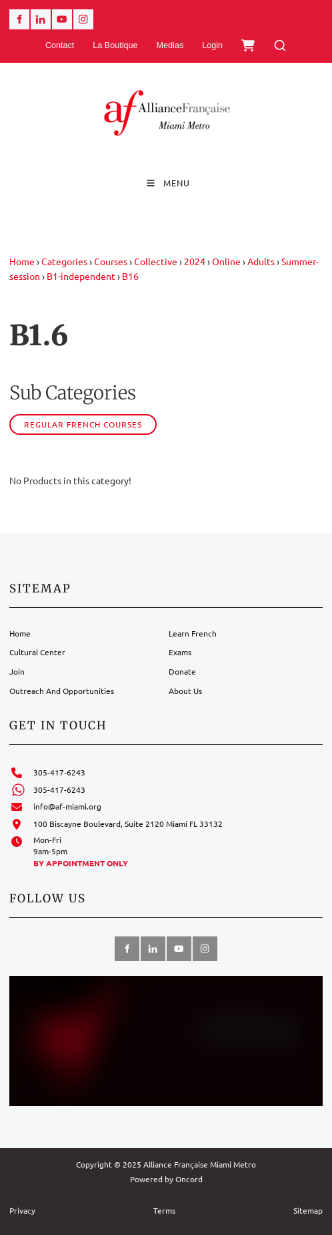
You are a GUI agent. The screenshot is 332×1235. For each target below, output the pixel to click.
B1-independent (81, 276)
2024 (194, 261)
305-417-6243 (59, 772)
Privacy (22, 1210)
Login (212, 45)
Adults (261, 261)
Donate (182, 671)
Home (22, 261)
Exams (180, 652)
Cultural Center (37, 652)
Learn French (193, 633)
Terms (164, 1210)
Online (226, 261)
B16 (130, 276)
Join (17, 671)
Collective (155, 261)
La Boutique (115, 45)
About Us (185, 690)
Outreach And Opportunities (61, 690)
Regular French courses (83, 424)
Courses (110, 261)
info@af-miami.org (67, 806)
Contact (59, 45)
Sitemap (308, 1210)
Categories (64, 261)
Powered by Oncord (166, 1179)
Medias (170, 45)
